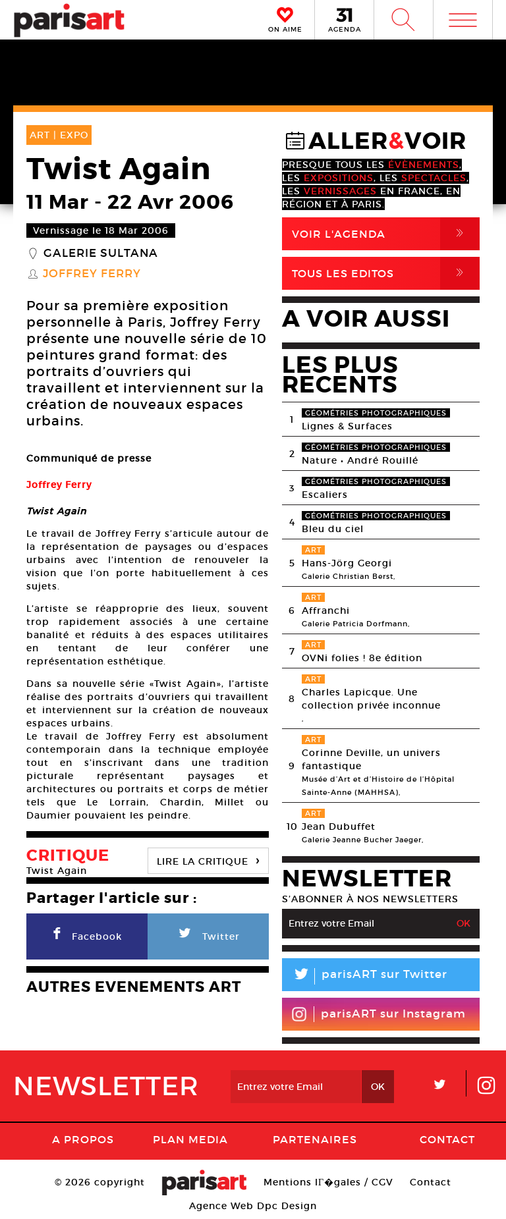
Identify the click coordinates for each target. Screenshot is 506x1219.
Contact (447, 1139)
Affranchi (326, 610)
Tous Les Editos (386, 273)
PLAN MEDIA (190, 1139)
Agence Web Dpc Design (253, 1206)
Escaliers (325, 495)
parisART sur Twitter (364, 976)
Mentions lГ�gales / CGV (328, 1182)
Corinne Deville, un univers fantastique (371, 759)
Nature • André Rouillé (360, 460)
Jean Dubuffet (339, 826)
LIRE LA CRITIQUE (208, 860)
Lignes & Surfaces (347, 426)
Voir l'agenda (386, 233)
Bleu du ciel (333, 529)
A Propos (83, 1139)
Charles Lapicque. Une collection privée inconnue (371, 698)
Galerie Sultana (100, 253)
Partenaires (315, 1139)
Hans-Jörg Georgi (347, 563)
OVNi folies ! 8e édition (362, 658)
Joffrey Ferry (92, 274)
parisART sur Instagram (378, 1014)
